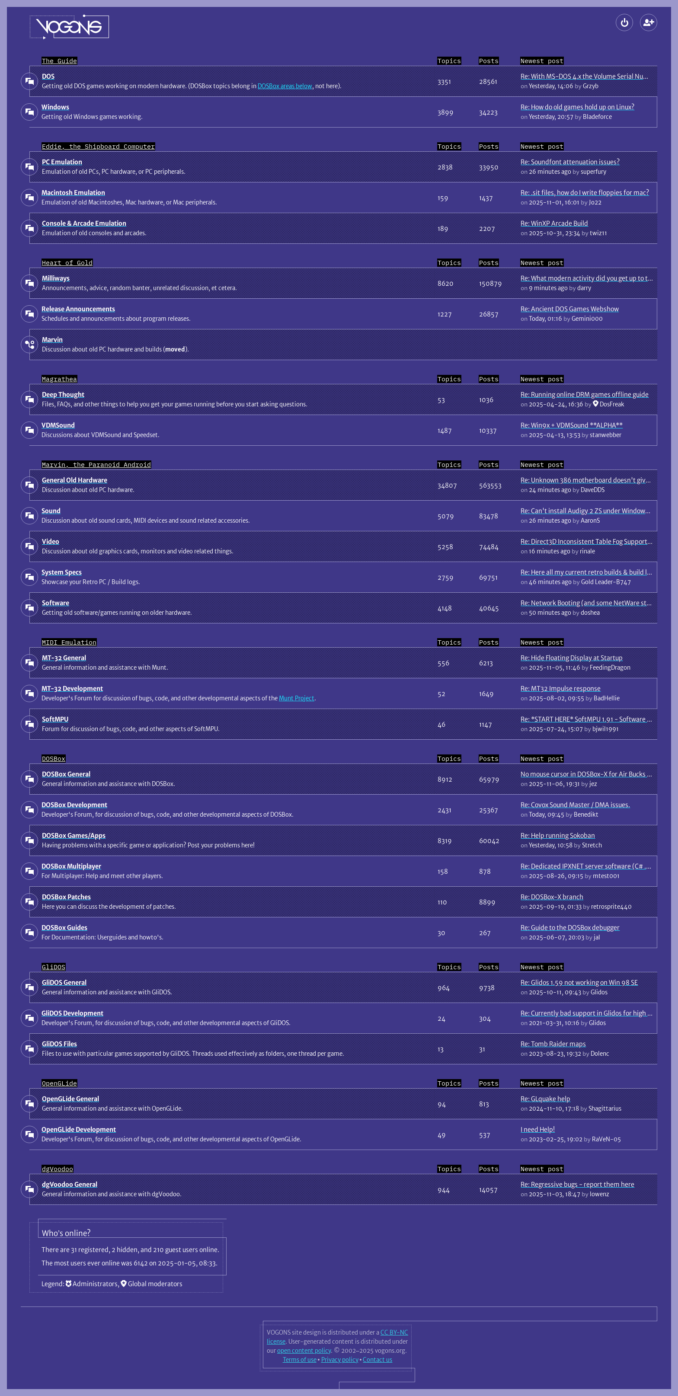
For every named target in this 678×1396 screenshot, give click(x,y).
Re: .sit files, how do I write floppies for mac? (585, 192)
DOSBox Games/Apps (74, 835)
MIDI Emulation (69, 642)
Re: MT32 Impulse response (561, 688)
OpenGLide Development (79, 1129)
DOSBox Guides (64, 927)
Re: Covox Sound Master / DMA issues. (575, 805)
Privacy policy (339, 1360)
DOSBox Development (74, 805)
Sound (51, 511)
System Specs (62, 572)
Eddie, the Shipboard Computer (98, 146)
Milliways (56, 278)
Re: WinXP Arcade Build (554, 223)
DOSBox (53, 758)
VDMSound (58, 425)
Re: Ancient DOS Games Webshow (570, 309)
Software (55, 603)
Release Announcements (78, 309)
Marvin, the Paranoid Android (96, 464)
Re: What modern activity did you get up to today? (593, 278)
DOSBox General (66, 774)
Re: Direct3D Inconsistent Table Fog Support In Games (598, 541)
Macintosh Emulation (73, 192)
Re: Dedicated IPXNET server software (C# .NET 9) (593, 866)
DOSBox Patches (66, 897)
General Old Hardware (74, 480)
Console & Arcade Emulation (84, 223)
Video (50, 541)
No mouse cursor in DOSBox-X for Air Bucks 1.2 (588, 774)
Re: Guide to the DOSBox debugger (570, 927)
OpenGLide (59, 1083)
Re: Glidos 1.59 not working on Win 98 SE (579, 982)
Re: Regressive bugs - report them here (577, 1184)
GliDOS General (64, 982)
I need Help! (538, 1129)
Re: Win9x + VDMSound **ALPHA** (572, 425)
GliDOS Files (59, 1044)
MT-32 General (64, 658)
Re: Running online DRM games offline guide (585, 394)
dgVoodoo (57, 1169)
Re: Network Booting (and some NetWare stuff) (589, 603)
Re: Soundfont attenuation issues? (570, 162)
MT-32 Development (72, 688)
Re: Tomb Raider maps (553, 1044)
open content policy (304, 1350)
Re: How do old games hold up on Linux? (577, 107)
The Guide (59, 61)
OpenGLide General (70, 1099)
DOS (48, 76)
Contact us (377, 1360)
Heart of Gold (67, 263)
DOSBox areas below (285, 86)
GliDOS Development (72, 1013)
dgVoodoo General (69, 1184)
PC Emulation (62, 162)
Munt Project (296, 698)
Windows (55, 107)
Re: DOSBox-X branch (552, 897)
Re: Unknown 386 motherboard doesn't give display (596, 480)
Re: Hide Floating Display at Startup (572, 658)
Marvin (52, 339)
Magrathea (59, 379)
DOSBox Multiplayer (71, 866)
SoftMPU (55, 719)
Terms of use (300, 1360)
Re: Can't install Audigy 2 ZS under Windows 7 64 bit (596, 511)
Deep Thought (63, 394)
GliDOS (53, 967)
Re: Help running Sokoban (558, 835)
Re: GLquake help (545, 1099)
